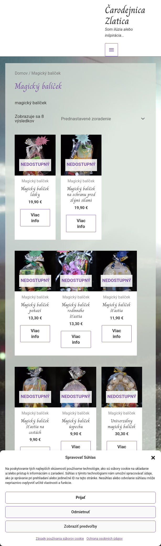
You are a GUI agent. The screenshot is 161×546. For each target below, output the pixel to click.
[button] (153, 457)
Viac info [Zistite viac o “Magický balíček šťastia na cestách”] (120, 338)
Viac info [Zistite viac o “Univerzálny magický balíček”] (80, 448)
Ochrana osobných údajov (105, 538)
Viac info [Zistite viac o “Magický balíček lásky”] (35, 217)
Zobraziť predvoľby (80, 526)
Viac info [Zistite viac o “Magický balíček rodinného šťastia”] (35, 338)
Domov (21, 73)
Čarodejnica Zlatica (125, 15)
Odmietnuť (80, 512)
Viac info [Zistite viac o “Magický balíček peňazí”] (126, 217)
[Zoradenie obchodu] (101, 119)
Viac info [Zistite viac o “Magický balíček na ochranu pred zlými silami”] (80, 222)
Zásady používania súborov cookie (60, 538)
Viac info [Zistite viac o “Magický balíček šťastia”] (75, 332)
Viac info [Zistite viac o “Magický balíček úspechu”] (35, 448)
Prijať (80, 497)
